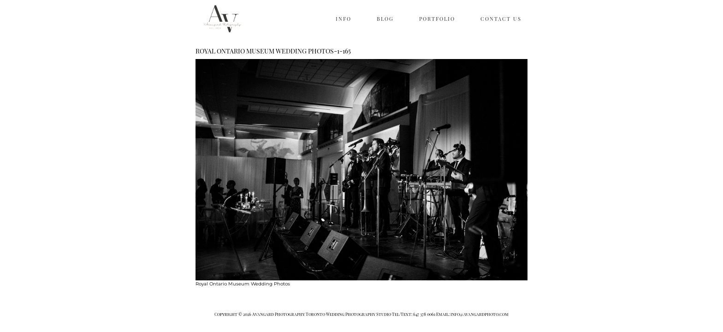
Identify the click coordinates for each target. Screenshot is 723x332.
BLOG (385, 18)
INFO (343, 18)
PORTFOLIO (437, 18)
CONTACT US (501, 18)
